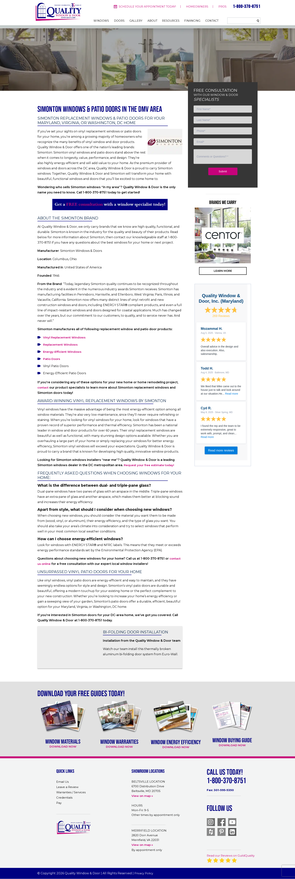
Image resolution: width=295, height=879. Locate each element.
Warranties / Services (71, 792)
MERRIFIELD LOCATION (149, 830)
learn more (223, 271)
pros (222, 6)
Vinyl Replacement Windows (64, 337)
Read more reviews (221, 450)
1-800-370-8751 (246, 6)
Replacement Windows (60, 344)
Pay (59, 803)
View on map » (142, 796)
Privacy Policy (144, 873)
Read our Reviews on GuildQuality (231, 855)
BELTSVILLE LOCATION (148, 781)
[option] (223, 235)
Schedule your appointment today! (147, 6)
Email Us (62, 782)
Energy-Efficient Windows (62, 352)
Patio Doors (51, 359)
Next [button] (257, 250)
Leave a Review (67, 787)
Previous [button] (189, 250)
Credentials (64, 797)
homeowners (197, 6)
